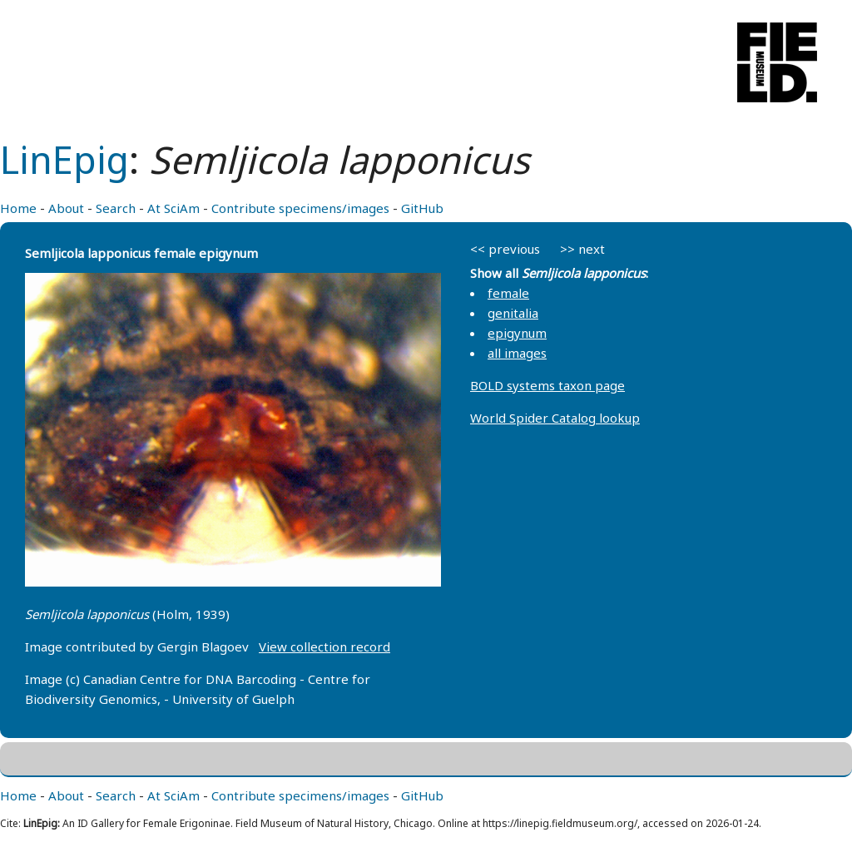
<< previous (505, 248)
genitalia (513, 313)
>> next (582, 248)
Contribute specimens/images (300, 208)
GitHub (422, 208)
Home (18, 208)
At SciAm (173, 208)
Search (116, 208)
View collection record (324, 646)
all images (517, 352)
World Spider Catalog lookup (555, 417)
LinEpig (64, 159)
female (508, 293)
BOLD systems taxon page (547, 385)
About (66, 208)
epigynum (517, 332)
